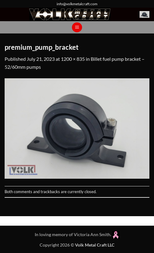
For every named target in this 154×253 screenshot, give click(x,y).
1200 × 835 (73, 59)
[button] (144, 14)
